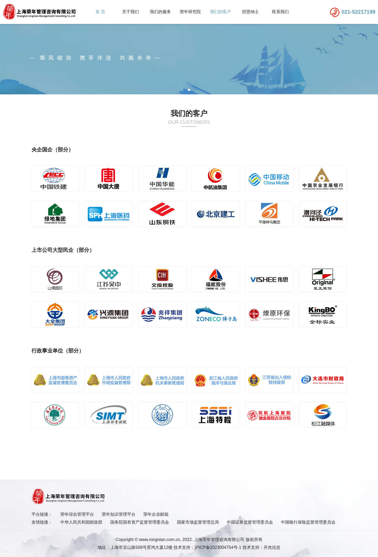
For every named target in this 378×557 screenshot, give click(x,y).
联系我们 (280, 11)
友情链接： (42, 522)
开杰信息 (272, 547)
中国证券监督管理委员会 (250, 522)
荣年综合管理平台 (77, 514)
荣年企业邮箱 (156, 514)
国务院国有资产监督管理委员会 (139, 522)
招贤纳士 (250, 11)
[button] (189, 89)
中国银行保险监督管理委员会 (308, 522)
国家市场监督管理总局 (198, 522)
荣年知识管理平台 (118, 514)
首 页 (100, 11)
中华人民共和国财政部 (81, 522)
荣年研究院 (190, 11)
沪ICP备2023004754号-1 (218, 547)
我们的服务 (160, 11)
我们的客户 (220, 11)
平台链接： (42, 514)
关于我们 (130, 11)
